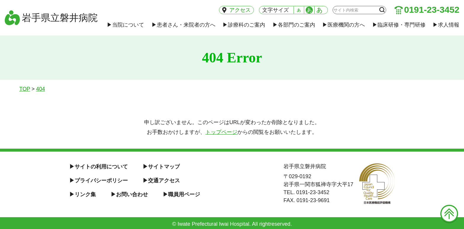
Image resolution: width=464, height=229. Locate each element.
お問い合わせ (129, 194)
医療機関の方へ (343, 25)
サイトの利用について (98, 167)
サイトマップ (161, 167)
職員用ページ (181, 194)
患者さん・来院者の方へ (183, 25)
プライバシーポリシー (98, 180)
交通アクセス (161, 180)
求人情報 (446, 25)
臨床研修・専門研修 (399, 25)
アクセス (236, 10)
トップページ (221, 132)
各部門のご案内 (294, 25)
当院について (125, 25)
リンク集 (82, 194)
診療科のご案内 (244, 25)
